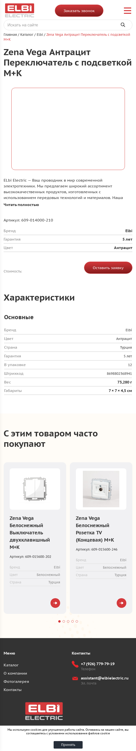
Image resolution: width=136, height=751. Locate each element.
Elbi (129, 330)
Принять (68, 745)
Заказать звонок (79, 10)
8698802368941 (119, 373)
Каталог (11, 665)
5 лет (128, 356)
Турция (126, 347)
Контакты (12, 689)
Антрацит (124, 339)
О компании (15, 673)
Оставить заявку (108, 267)
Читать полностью (21, 204)
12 (130, 365)
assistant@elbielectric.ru (105, 678)
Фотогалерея (16, 681)
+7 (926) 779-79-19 (98, 663)
